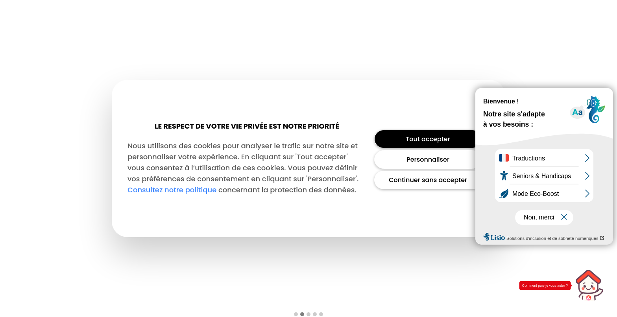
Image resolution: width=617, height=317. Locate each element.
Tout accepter (428, 139)
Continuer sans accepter (428, 179)
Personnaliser (427, 159)
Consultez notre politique (171, 190)
